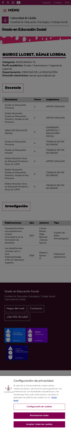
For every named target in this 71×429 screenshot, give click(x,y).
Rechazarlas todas (39, 416)
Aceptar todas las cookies (39, 425)
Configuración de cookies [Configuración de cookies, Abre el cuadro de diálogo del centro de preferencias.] (39, 407)
